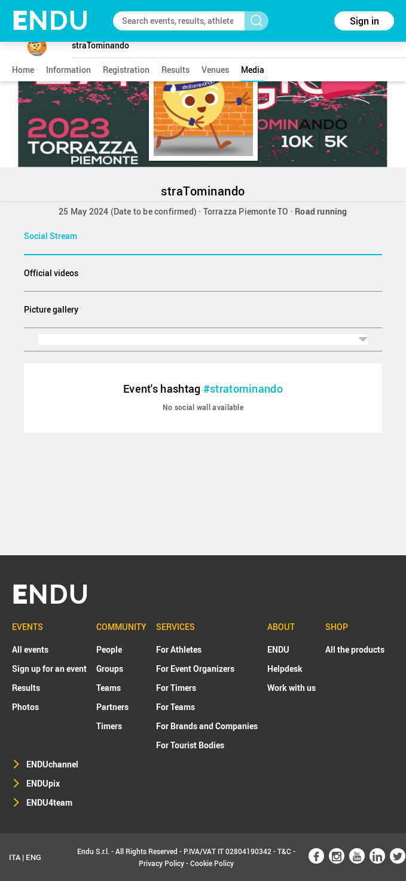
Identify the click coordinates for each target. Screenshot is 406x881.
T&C (284, 851)
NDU (50, 20)
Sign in (364, 20)
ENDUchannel (52, 764)
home (23, 69)
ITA (14, 857)
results (175, 69)
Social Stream (50, 235)
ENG (33, 857)
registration (126, 69)
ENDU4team (49, 802)
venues (215, 69)
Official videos (51, 273)
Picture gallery (51, 309)
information (68, 69)
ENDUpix (43, 783)
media (252, 69)
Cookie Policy (212, 863)
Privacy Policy (161, 863)
